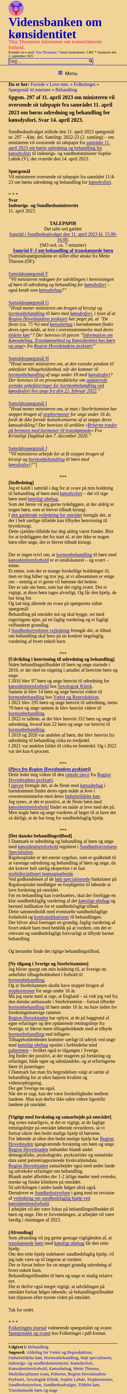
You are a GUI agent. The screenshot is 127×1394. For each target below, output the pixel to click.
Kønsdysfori (81, 1363)
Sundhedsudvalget (59, 1384)
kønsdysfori (100, 182)
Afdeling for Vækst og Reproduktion (58, 1352)
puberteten (18, 1050)
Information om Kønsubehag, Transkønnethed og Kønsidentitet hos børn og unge (61, 340)
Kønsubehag (60, 1368)
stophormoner (56, 414)
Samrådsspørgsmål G (28, 302)
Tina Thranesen (46, 52)
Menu (68, 73)
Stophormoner (99, 1379)
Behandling (66, 89)
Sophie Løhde (73, 1379)
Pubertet (58, 1373)
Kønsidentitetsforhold (27, 1368)
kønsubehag (50, 290)
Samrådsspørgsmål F (28, 273)
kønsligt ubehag (43, 498)
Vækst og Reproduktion (76, 697)
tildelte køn (19, 335)
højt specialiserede (72, 879)
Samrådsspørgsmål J (27, 448)
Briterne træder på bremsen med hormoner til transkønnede (62, 428)
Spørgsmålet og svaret (29, 1333)
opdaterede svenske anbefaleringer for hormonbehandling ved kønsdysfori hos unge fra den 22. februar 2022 (57, 386)
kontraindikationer (51, 917)
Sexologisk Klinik (75, 686)
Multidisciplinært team (28, 1373)
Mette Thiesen (86, 1368)
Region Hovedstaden (28, 1017)
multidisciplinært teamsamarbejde (40, 873)
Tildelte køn (88, 1384)
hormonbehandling (26, 313)
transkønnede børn (26, 1243)
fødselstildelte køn (82, 796)
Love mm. (59, 84)
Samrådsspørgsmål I (27, 403)
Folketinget (85, 84)
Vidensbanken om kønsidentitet (55, 28)
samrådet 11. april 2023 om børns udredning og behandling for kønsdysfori (59, 148)
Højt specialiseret (96, 1357)
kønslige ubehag (93, 900)
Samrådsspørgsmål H (28, 358)
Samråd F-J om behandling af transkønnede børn (63, 250)
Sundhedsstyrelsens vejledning (40, 630)
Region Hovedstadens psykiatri (37, 318)
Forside (37, 84)
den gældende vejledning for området (46, 515)
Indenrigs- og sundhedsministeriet (38, 1363)
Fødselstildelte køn (25, 1357)
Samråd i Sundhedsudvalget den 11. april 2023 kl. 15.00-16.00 (63, 237)
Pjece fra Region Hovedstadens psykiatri (49, 769)
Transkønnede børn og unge (33, 1390)
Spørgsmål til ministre (29, 89)
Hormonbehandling (61, 1357)
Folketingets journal (27, 1327)
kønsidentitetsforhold (28, 560)
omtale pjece (77, 774)
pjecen (17, 785)
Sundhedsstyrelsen (52, 1192)
